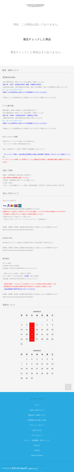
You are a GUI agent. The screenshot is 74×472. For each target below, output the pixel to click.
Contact (37, 450)
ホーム (37, 405)
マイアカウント (37, 435)
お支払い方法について (37, 410)
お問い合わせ (37, 430)
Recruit (37, 445)
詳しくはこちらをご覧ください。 (13, 89)
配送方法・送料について (37, 415)
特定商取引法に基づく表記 (37, 420)
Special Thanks (37, 455)
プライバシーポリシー (37, 425)
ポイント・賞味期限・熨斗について (37, 440)
